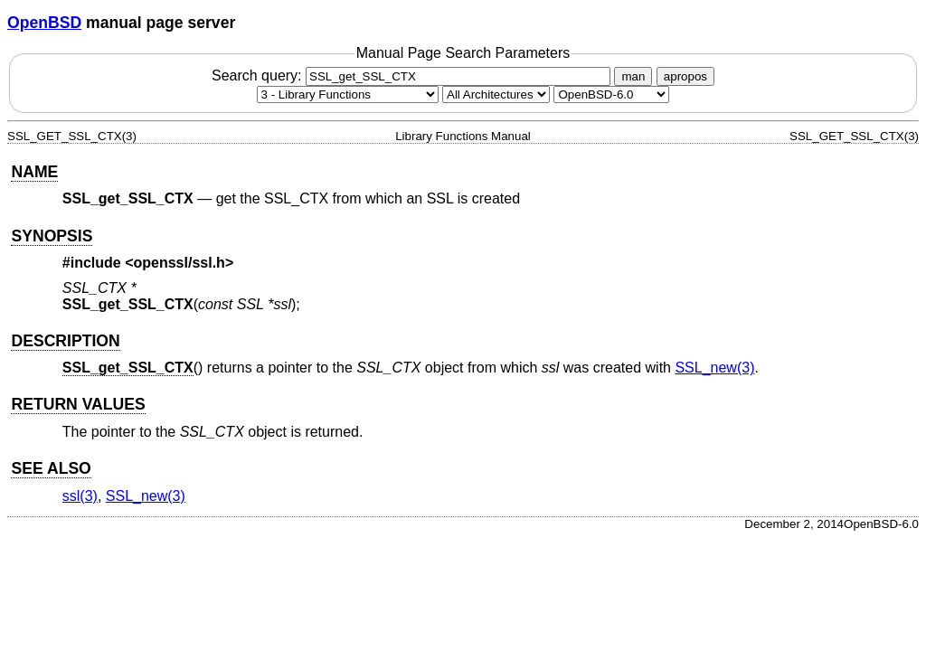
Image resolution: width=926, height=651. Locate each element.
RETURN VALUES (78, 404)
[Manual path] (611, 94)
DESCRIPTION (65, 341)
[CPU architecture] (496, 94)
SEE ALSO (50, 468)
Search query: (413, 75)
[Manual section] (348, 94)
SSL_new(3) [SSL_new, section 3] (714, 367)
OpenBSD (44, 23)
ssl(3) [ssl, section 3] (80, 496)
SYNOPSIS (51, 236)
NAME (34, 172)
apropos (685, 76)
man (633, 76)
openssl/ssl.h (179, 262)
